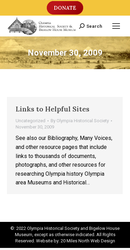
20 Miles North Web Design (88, 240)
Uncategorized (30, 120)
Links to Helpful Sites (52, 109)
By (80, 120)
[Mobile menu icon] (116, 26)
